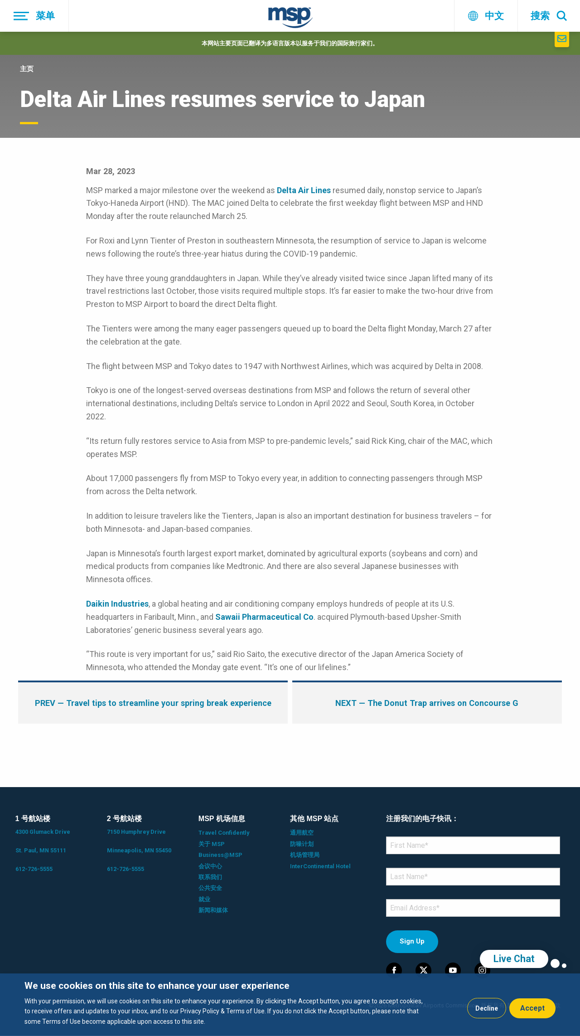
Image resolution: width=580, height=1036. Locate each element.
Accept (532, 1008)
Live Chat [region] (514, 958)
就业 (204, 899)
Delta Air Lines (304, 190)
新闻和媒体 (213, 910)
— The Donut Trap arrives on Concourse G (426, 703)
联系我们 (210, 877)
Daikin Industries (117, 603)
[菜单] (34, 16)
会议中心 (210, 866)
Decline (486, 1008)
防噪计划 (302, 844)
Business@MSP (220, 854)
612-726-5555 (34, 869)
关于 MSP (211, 844)
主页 (27, 69)
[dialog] (290, 1004)
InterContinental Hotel (320, 866)
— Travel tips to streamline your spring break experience (153, 703)
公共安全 (210, 888)
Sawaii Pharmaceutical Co (264, 617)
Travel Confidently (223, 832)
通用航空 (302, 832)
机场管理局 (304, 854)
